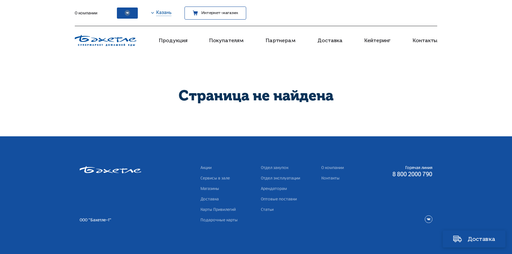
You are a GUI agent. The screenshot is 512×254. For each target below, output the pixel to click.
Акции (206, 168)
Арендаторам (274, 189)
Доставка (330, 40)
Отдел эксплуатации (280, 178)
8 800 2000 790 (412, 174)
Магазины (209, 189)
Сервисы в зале (215, 178)
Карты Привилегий (218, 210)
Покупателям (226, 40)
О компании (86, 13)
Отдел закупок (274, 168)
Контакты (424, 40)
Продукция (173, 40)
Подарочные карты (219, 220)
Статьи (267, 210)
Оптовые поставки (279, 199)
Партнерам (280, 40)
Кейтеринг (377, 40)
